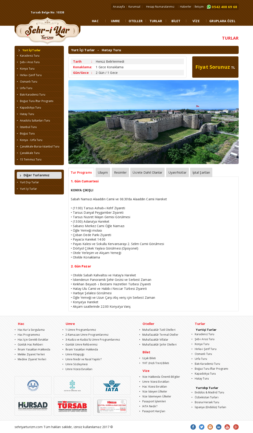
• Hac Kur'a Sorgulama (30, 330)
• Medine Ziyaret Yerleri (30, 359)
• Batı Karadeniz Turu (31, 94)
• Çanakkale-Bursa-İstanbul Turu (38, 146)
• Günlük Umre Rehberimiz (80, 344)
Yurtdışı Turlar (207, 388)
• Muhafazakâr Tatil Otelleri (157, 330)
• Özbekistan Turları (204, 397)
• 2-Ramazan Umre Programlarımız (85, 335)
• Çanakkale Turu (28, 153)
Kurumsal (134, 7)
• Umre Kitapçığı (73, 354)
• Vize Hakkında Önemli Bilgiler (159, 377)
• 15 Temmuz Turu (29, 159)
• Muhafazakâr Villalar (153, 339)
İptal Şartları (201, 172)
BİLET (176, 21)
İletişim (199, 7)
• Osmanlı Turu (27, 81)
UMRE (115, 21)
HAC (95, 21)
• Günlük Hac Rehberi (29, 344)
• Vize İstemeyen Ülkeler (155, 396)
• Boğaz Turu (26, 133)
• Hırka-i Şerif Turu (29, 75)
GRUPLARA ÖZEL (222, 21)
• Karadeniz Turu (28, 56)
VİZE (195, 21)
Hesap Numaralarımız (160, 7)
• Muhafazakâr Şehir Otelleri (158, 344)
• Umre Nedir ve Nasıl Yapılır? (82, 359)
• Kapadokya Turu (29, 107)
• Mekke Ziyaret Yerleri (30, 354)
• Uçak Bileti (147, 358)
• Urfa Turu (24, 88)
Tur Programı (81, 172)
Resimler (120, 172)
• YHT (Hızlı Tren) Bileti (154, 363)
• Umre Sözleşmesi (75, 364)
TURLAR (155, 21)
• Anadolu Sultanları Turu (33, 120)
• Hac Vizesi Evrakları (153, 386)
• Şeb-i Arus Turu (28, 62)
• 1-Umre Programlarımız (79, 330)
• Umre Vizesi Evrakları (77, 369)
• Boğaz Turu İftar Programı (35, 101)
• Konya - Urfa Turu (30, 140)
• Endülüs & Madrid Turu (207, 392)
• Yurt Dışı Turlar (28, 182)
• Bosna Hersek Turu (205, 402)
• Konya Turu (26, 68)
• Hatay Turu (25, 114)
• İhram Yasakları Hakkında (32, 349)
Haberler (186, 7)
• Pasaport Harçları (152, 411)
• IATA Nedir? (148, 406)
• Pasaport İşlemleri (152, 401)
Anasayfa (119, 7)
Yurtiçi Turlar (206, 330)
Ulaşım (103, 172)
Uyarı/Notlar (177, 172)
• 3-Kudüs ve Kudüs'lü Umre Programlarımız (91, 339)
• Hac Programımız (27, 335)
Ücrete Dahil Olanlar (147, 172)
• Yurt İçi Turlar (27, 189)
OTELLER (136, 21)
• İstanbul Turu (27, 127)
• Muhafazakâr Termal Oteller (158, 335)
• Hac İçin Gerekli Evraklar (32, 339)
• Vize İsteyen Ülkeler (153, 391)
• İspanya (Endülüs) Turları (208, 407)
